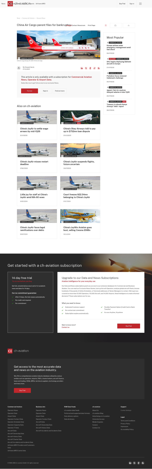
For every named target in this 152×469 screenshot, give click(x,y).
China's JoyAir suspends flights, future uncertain (78, 163)
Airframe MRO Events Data (17, 451)
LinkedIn (81, 68)
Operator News (13, 411)
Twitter (134, 463)
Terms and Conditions (128, 421)
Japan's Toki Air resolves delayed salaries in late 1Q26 (118, 91)
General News (41, 18)
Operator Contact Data (15, 419)
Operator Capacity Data (16, 425)
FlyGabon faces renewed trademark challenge (116, 77)
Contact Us (96, 428)
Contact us (65, 327)
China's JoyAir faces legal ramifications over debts (32, 229)
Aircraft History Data (15, 437)
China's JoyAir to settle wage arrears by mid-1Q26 (34, 130)
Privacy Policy (125, 424)
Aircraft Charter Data (15, 440)
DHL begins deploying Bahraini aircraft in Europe (119, 63)
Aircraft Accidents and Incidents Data (20, 442)
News (42, 4)
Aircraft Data (12, 431)
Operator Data (12, 413)
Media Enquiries (97, 422)
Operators (54, 4)
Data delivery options (71, 416)
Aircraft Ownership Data (16, 434)
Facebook (90, 68)
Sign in (132, 4)
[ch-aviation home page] (19, 3)
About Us (95, 411)
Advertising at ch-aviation (101, 416)
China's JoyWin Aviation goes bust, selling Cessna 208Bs (77, 229)
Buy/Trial (122, 4)
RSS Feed (98, 68)
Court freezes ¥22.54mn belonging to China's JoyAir (76, 196)
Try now (29, 91)
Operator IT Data (13, 428)
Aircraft (80, 4)
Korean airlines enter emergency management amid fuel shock (119, 47)
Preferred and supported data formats (77, 413)
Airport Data (12, 416)
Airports (93, 4)
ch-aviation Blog (97, 413)
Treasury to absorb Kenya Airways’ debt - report (117, 105)
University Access (98, 419)
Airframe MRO (108, 4)
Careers (95, 425)
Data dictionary (69, 419)
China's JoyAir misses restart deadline (34, 163)
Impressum (124, 427)
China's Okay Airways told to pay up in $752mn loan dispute (79, 130)
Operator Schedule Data (16, 422)
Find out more (59, 91)
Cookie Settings (126, 410)
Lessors (68, 4)
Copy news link (94, 68)
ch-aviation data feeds (71, 411)
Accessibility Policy (127, 430)
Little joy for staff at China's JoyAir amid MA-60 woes (34, 196)
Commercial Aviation (28, 18)
